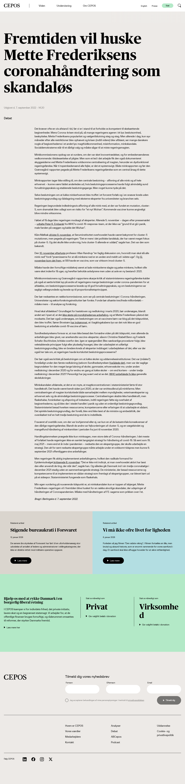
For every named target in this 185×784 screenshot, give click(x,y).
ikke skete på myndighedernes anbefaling (85, 315)
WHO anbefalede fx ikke (122, 374)
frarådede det (116, 362)
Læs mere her (12, 627)
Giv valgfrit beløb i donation (101, 616)
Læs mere (21, 560)
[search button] (179, 5)
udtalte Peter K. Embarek (50, 224)
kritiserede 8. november (66, 462)
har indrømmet (79, 322)
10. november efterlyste (52, 253)
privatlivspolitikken (136, 700)
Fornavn (69, 682)
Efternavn (111, 682)
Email (149, 682)
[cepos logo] (15, 677)
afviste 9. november (60, 234)
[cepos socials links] (25, 759)
